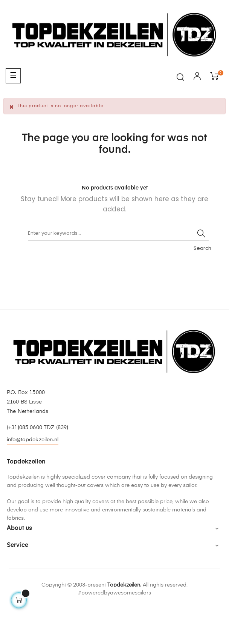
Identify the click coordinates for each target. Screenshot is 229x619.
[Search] (118, 233)
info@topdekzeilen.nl (32, 439)
